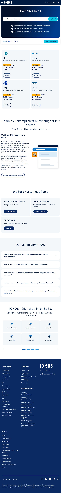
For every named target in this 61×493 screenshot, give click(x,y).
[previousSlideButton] (3, 349)
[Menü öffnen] (2, 2)
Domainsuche (11, 338)
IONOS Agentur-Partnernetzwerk (26, 399)
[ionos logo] (8, 2)
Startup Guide (25, 371)
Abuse (4, 468)
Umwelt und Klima (49, 374)
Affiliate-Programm (26, 421)
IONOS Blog (24, 380)
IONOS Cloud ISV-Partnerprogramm (26, 412)
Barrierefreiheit (6, 415)
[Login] (58, 3)
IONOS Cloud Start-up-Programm (27, 417)
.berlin (26, 165)
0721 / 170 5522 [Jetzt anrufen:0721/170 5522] (50, 2)
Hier (19, 487)
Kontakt (4, 435)
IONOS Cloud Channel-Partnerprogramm (27, 404)
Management (6, 377)
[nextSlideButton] (57, 349)
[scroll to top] (41, 41)
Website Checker (40, 211)
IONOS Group (6, 374)
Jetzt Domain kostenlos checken (13, 177)
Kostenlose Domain (30, 325)
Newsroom (5, 380)
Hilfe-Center (5, 441)
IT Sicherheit (5, 455)
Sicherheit (5, 395)
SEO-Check (9, 228)
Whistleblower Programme (6, 405)
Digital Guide (25, 374)
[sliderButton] (24, 349)
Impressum (5, 401)
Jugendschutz (6, 389)
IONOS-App (5, 447)
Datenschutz (6, 386)
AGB (3, 383)
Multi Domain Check (51, 41)
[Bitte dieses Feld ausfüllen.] (25, 19)
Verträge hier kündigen (9, 465)
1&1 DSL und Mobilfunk (9, 409)
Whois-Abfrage (10, 211)
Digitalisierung (6, 462)
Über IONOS (5, 371)
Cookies (4, 392)
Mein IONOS (5, 444)
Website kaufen (30, 338)
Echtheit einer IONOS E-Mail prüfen (10, 451)
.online (10, 167)
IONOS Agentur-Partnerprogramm (26, 394)
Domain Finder (49, 325)
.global (3, 167)
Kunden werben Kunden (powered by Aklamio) (28, 425)
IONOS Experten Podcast (28, 377)
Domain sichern (49, 338)
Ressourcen (24, 383)
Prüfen (7, 75)
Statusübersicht (6, 459)
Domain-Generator (11, 325)
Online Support (6, 438)
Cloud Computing (7, 412)
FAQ (16, 41)
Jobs (3, 398)
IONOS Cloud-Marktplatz (28, 408)
